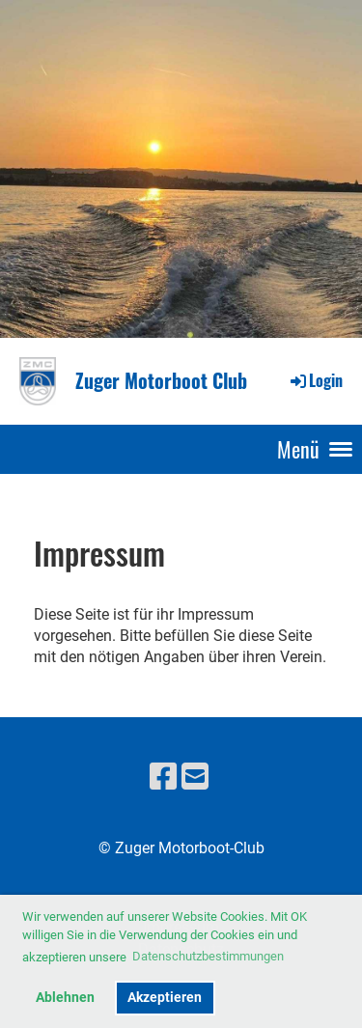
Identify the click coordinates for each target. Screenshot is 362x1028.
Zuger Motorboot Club (161, 380)
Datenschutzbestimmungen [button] (208, 956)
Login (315, 380)
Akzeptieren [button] (164, 997)
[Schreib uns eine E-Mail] (195, 777)
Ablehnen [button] (65, 997)
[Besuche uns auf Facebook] (163, 777)
